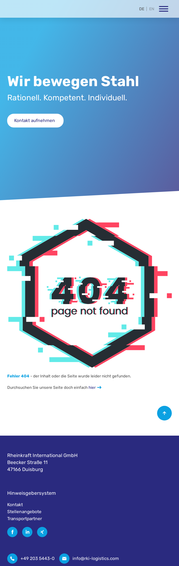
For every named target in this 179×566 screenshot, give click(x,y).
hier (92, 387)
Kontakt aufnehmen (34, 120)
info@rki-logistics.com (95, 558)
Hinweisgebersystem (31, 493)
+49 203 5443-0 (38, 558)
